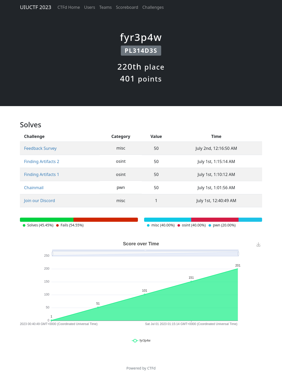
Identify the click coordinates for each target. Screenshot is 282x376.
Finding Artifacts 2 (41, 161)
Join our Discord (39, 200)
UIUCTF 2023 (35, 7)
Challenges (153, 7)
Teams (105, 7)
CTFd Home (68, 7)
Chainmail (33, 187)
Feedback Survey (40, 148)
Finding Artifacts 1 (41, 174)
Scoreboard (127, 7)
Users (89, 7)
